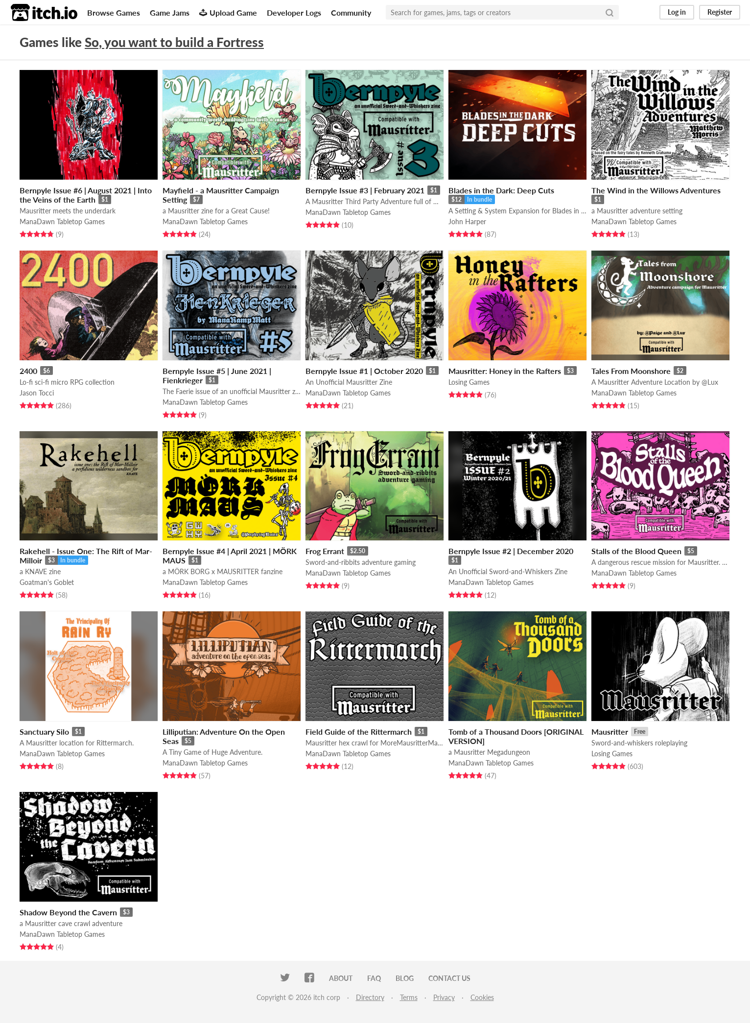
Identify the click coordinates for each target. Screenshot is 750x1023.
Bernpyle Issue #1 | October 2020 (364, 370)
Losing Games (469, 382)
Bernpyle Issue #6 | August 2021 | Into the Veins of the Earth (86, 195)
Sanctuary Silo (44, 731)
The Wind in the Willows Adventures (656, 190)
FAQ (374, 978)
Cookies (482, 997)
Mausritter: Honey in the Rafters (504, 370)
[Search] (609, 12)
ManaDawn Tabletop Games (62, 221)
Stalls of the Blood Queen (636, 551)
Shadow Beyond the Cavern (68, 912)
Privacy (444, 997)
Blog (405, 978)
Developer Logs (294, 12)
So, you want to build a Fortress (174, 42)
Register (719, 12)
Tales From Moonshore (631, 370)
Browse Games (113, 12)
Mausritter (609, 731)
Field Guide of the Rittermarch (358, 731)
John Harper (467, 221)
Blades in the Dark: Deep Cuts (501, 190)
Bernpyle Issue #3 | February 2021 (364, 190)
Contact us (449, 978)
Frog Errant (324, 551)
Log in (677, 12)
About (340, 978)
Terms (409, 997)
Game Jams (169, 12)
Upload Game (228, 12)
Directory (370, 997)
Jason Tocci (37, 393)
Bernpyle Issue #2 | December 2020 (510, 551)
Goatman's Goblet (47, 582)
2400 (28, 370)
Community (351, 12)
